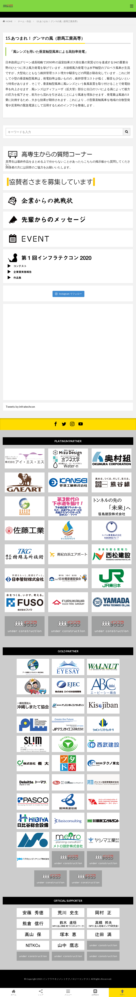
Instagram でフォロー (68, 293)
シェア (40, 992)
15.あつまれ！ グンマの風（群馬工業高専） (57, 21)
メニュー (67, 992)
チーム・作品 (24, 21)
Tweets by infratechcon (20, 406)
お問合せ (95, 992)
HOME (9, 21)
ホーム (13, 992)
